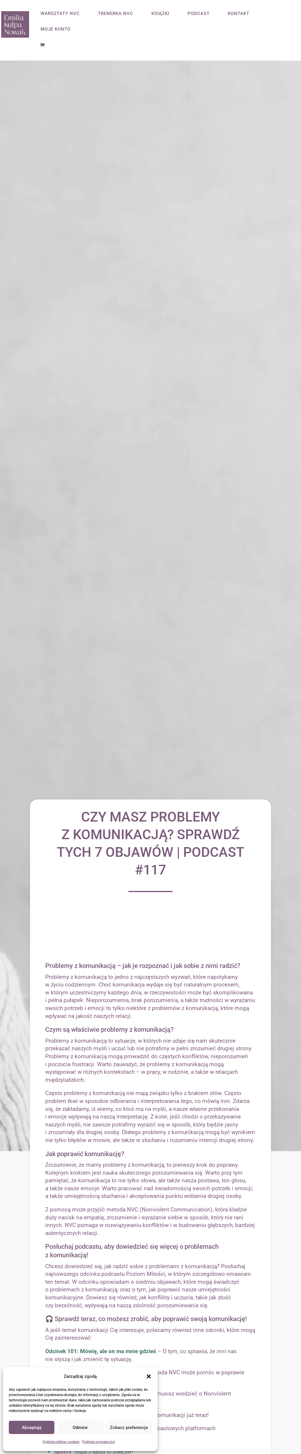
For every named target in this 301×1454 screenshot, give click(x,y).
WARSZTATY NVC (60, 13)
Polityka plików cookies (61, 1442)
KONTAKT (238, 13)
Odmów (80, 1427)
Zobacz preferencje (129, 1427)
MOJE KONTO (56, 29)
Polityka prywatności (98, 1442)
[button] (149, 1376)
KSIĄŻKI (160, 13)
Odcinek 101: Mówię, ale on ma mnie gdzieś (100, 1351)
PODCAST (199, 13)
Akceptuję (31, 1427)
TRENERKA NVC (115, 13)
